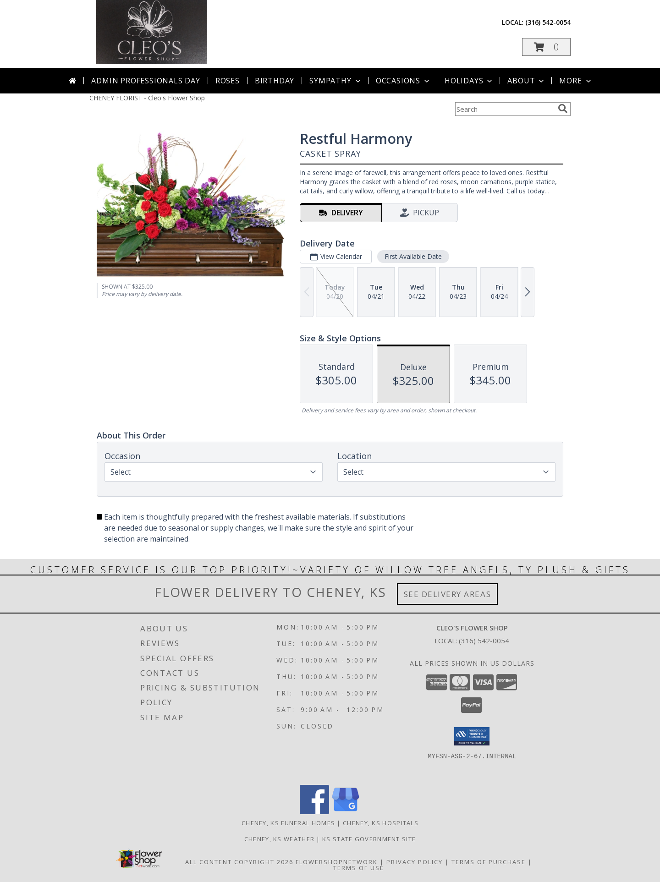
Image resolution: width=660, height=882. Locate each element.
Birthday (274, 81)
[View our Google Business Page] (345, 811)
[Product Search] (505, 109)
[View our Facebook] (314, 811)
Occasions (403, 81)
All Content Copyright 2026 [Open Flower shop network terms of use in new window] (239, 862)
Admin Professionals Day (145, 81)
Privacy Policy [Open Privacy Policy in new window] (414, 862)
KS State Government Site (369, 839)
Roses (227, 81)
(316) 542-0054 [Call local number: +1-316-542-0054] (548, 22)
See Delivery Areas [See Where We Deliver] (447, 594)
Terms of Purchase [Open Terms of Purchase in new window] (488, 862)
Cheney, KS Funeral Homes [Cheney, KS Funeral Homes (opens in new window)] (288, 823)
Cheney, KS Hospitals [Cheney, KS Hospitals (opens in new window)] (380, 823)
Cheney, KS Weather (279, 839)
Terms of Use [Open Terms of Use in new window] (358, 868)
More (576, 81)
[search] (563, 109)
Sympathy (335, 81)
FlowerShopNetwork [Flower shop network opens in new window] (337, 862)
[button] (546, 47)
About (526, 81)
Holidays (469, 81)
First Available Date (413, 256)
